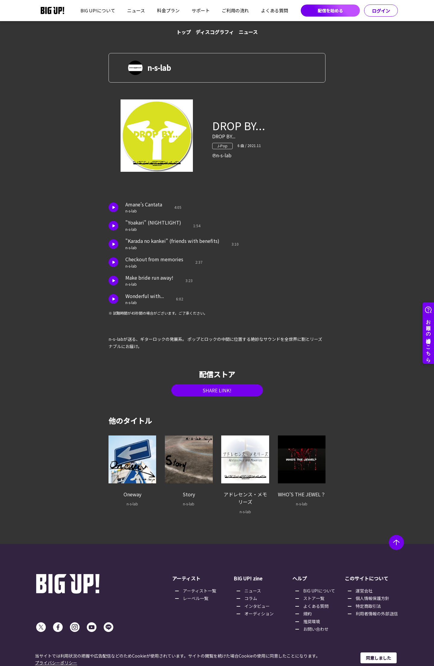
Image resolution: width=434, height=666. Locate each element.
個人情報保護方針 (372, 598)
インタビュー (257, 606)
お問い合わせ (316, 629)
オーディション (259, 614)
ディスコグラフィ (215, 32)
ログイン (381, 11)
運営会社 (364, 591)
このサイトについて (366, 578)
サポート (201, 10)
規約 (307, 614)
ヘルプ (299, 578)
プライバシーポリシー (56, 663)
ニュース (136, 10)
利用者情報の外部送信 (377, 614)
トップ (183, 32)
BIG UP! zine (248, 578)
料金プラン (168, 10)
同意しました (378, 658)
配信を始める (330, 11)
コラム (250, 598)
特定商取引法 (368, 606)
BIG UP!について (97, 10)
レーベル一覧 (195, 598)
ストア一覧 (313, 598)
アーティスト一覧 (199, 591)
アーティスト (186, 578)
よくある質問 (274, 10)
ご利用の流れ (235, 10)
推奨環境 (311, 621)
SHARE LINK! (217, 390)
